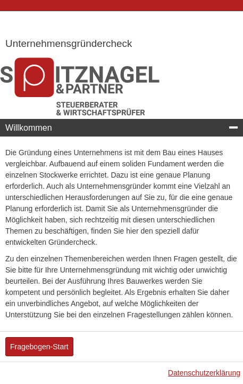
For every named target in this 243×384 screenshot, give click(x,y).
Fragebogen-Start (39, 346)
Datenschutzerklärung (204, 373)
